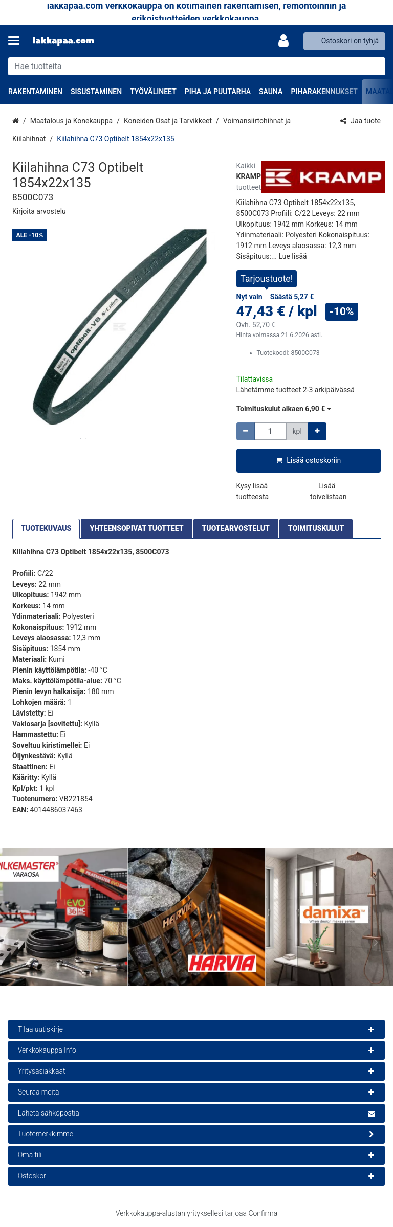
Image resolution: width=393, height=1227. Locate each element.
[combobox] (196, 66)
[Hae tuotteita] (196, 66)
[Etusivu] (63, 41)
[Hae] (375, 66)
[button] (39, 211)
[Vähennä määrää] (245, 431)
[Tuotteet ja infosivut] (17, 41)
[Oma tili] (286, 41)
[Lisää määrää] (317, 431)
